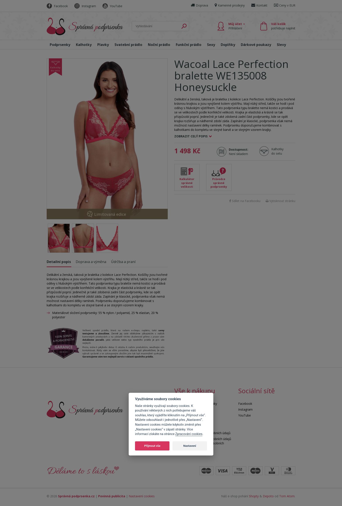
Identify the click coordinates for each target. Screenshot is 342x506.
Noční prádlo (159, 44)
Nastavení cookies (142, 496)
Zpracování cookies (188, 434)
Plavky (103, 44)
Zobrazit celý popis (191, 136)
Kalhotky (84, 44)
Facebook (57, 6)
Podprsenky (60, 44)
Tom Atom (287, 496)
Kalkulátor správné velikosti (187, 182)
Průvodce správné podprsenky (218, 182)
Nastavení (189, 445)
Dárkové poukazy (256, 44)
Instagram (85, 6)
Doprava (199, 5)
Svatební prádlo (128, 44)
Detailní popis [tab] (59, 261)
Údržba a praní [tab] (123, 261)
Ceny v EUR (284, 5)
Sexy (211, 44)
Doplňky (228, 44)
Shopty (254, 496)
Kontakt (259, 5)
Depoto (268, 496)
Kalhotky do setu (277, 151)
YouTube (112, 6)
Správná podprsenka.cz (76, 496)
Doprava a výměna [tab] (91, 261)
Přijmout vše (152, 445)
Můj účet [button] (236, 26)
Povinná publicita (111, 496)
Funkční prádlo (188, 44)
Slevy (281, 44)
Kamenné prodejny (230, 5)
